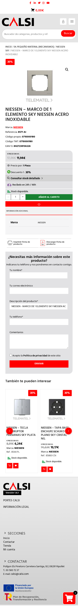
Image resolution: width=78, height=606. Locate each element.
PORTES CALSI (11, 500)
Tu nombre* (39, 272)
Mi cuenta (9, 549)
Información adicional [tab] (17, 211)
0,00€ (39, 10)
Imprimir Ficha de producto (21, 243)
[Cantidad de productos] (15, 197)
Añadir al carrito (49, 197)
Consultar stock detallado (25, 178)
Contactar (9, 542)
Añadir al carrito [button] (9, 465)
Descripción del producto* (39, 304)
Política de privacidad (35, 356)
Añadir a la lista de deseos (39, 204)
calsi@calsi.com (20, 574)
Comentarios (39, 340)
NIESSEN (18, 127)
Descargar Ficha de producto (55, 243)
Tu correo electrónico (39, 288)
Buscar (68, 33)
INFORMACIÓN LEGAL (16, 507)
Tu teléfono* (39, 319)
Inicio (8, 47)
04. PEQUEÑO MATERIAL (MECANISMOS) (34, 47)
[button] (67, 69)
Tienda (7, 546)
